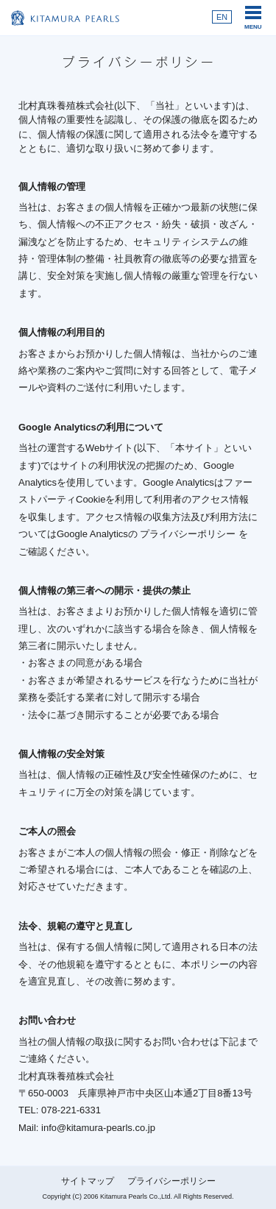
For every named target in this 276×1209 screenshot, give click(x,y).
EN (221, 17)
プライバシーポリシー (189, 533)
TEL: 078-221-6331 (59, 1110)
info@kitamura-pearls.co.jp (98, 1127)
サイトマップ (87, 1181)
